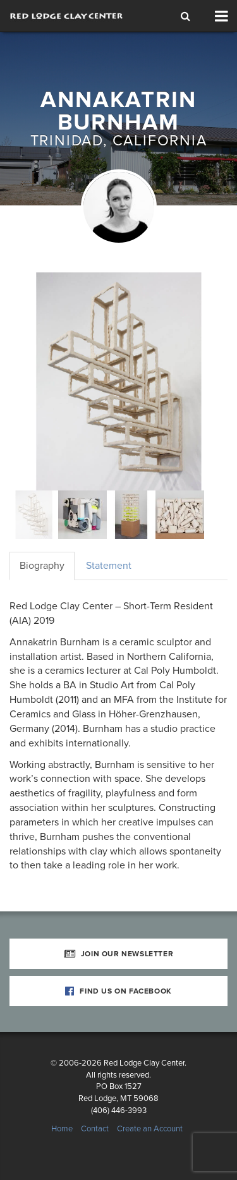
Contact (95, 1129)
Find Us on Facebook (118, 991)
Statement (108, 565)
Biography (42, 565)
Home (62, 1129)
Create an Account (150, 1129)
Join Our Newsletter (119, 953)
